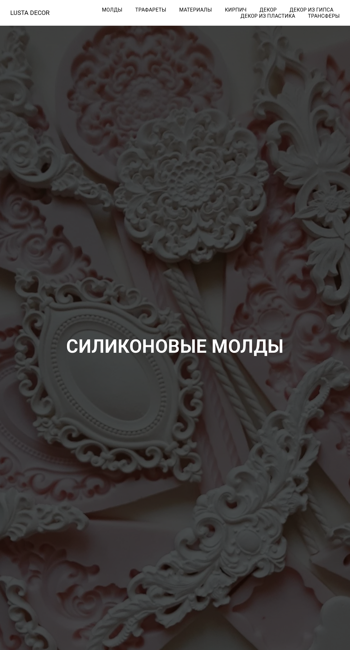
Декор (268, 10)
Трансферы (324, 16)
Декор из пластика (267, 16)
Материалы (195, 10)
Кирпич (236, 10)
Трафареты (150, 10)
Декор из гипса (311, 10)
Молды (112, 10)
